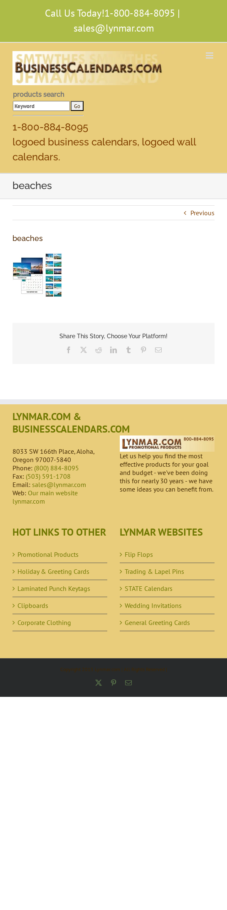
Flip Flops (139, 554)
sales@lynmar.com (114, 28)
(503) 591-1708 (48, 476)
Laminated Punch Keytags (53, 588)
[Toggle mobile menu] (210, 55)
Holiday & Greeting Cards (53, 571)
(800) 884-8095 (56, 468)
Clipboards (32, 605)
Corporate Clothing (44, 622)
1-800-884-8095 (139, 13)
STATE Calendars (149, 588)
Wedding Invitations (153, 605)
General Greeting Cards (157, 622)
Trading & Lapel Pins (154, 571)
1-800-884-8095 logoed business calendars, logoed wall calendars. (104, 142)
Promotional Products (48, 554)
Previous (202, 213)
